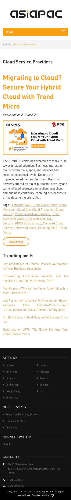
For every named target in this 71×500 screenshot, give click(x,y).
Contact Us (11, 427)
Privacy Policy (13, 391)
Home (43, 365)
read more (16, 241)
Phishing (44, 228)
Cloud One (24, 209)
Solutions (45, 384)
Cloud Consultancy (45, 205)
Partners (10, 378)
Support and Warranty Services (22, 414)
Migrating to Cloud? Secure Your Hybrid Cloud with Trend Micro (32, 91)
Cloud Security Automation (32, 214)
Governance (12, 397)
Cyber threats (37, 218)
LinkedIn (7, 444)
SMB (54, 228)
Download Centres (15, 421)
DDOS (19, 223)
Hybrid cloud (32, 223)
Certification (12, 384)
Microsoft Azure (26, 228)
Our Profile (11, 371)
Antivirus (17, 205)
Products (44, 371)
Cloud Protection (43, 209)
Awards (44, 378)
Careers (10, 365)
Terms (43, 391)
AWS (28, 205)
